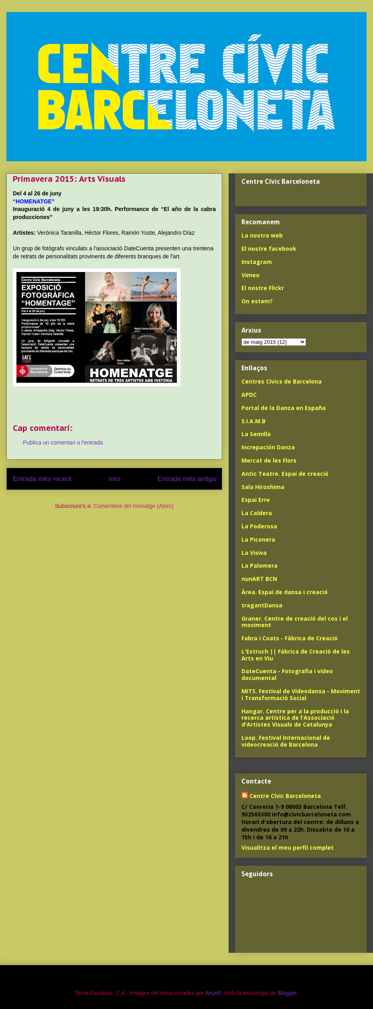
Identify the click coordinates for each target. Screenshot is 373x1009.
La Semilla (256, 434)
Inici (115, 479)
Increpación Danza (268, 447)
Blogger (287, 993)
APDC (249, 394)
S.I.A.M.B (253, 421)
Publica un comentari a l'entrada (63, 442)
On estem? (257, 301)
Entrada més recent (42, 479)
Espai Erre (255, 499)
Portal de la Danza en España (283, 408)
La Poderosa (259, 526)
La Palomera (259, 565)
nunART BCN (259, 579)
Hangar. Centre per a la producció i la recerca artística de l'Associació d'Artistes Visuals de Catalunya (295, 718)
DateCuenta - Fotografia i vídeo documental (287, 674)
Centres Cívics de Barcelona (281, 381)
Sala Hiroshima (262, 487)
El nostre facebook (268, 248)
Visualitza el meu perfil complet (287, 847)
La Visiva (254, 552)
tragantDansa (261, 605)
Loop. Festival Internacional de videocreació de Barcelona (285, 741)
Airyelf (213, 993)
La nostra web (262, 235)
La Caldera (256, 513)
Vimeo (250, 275)
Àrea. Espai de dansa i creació (284, 592)
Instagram (256, 262)
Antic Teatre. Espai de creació (284, 473)
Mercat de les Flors (268, 460)
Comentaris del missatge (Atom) (133, 506)
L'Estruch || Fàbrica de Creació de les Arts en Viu (295, 655)
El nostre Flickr (262, 288)
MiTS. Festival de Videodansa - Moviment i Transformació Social (300, 694)
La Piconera (258, 539)
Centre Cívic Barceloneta (285, 796)
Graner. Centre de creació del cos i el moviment (294, 622)
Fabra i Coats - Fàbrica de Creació (289, 638)
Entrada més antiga (186, 479)
